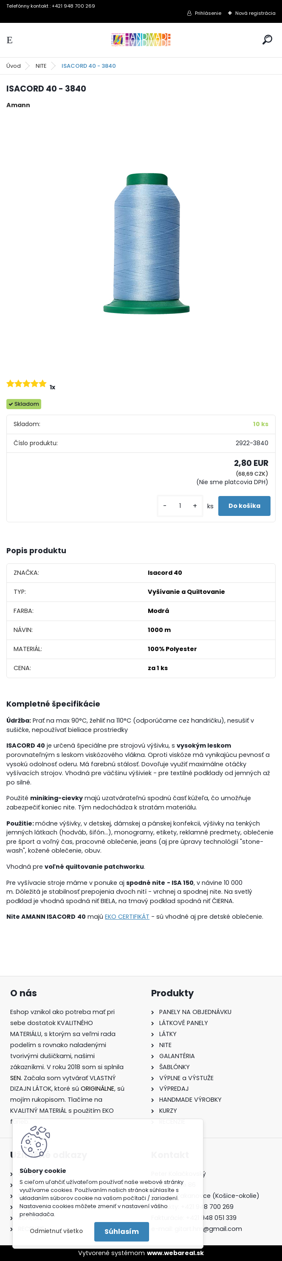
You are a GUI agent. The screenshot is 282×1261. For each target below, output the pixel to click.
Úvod (13, 66)
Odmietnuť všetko (56, 1231)
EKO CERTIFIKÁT (127, 916)
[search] (267, 39)
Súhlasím (121, 1231)
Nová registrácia (255, 13)
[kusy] (180, 506)
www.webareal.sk (175, 1253)
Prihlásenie (208, 13)
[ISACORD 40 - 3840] (141, 243)
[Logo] (141, 40)
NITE (41, 66)
